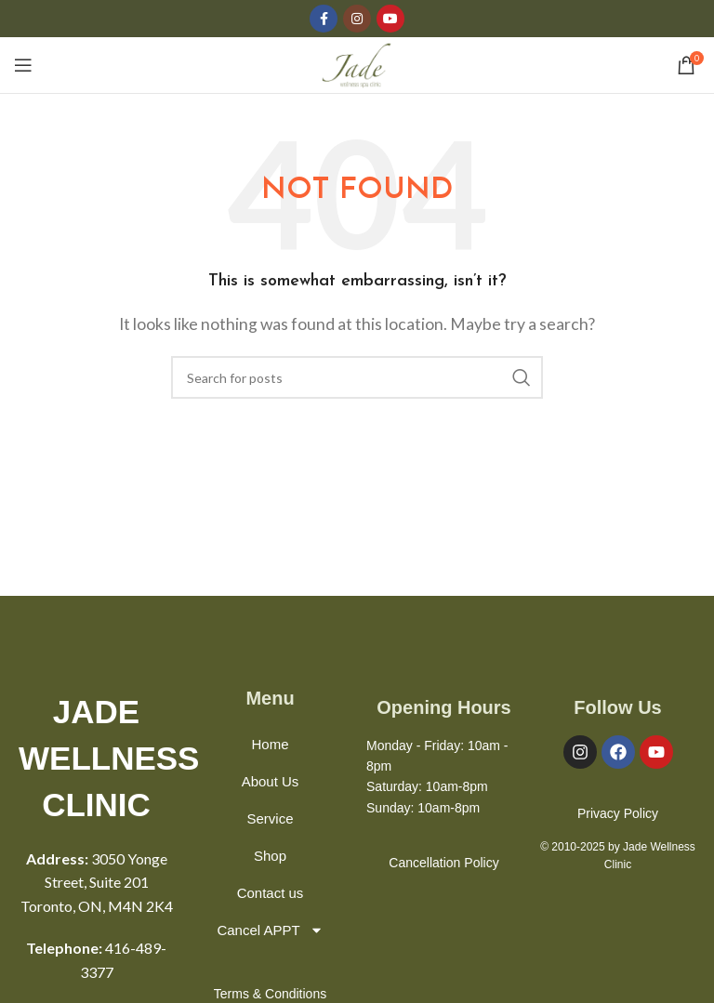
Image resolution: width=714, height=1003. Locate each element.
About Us (270, 781)
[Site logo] (357, 63)
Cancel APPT (270, 930)
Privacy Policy (617, 813)
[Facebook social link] (323, 19)
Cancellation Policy (443, 862)
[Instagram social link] (357, 19)
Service (270, 818)
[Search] (357, 377)
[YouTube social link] (390, 19)
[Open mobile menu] (23, 65)
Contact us (270, 893)
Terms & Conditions (270, 993)
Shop (270, 856)
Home (270, 744)
